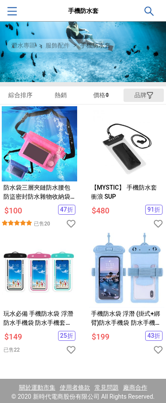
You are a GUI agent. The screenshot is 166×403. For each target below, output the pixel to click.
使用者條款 (75, 387)
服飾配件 (58, 45)
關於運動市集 (37, 387)
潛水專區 (23, 45)
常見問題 (106, 387)
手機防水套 (95, 45)
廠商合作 (135, 387)
